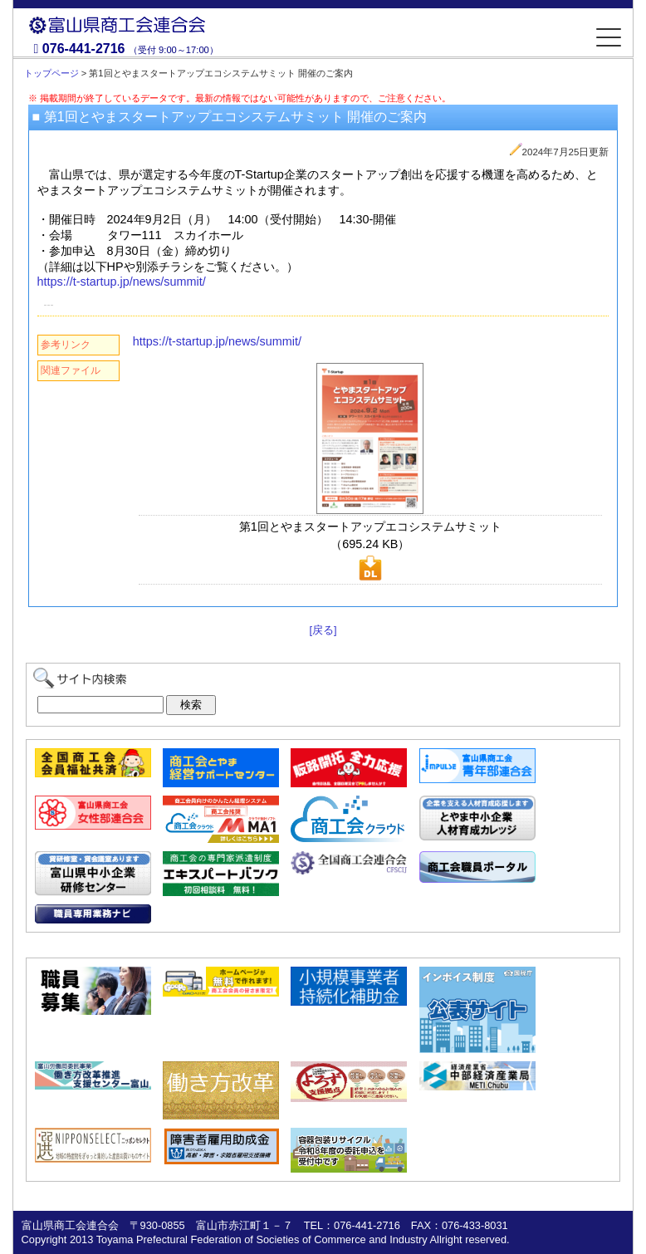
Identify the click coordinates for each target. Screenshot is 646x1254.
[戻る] (322, 630)
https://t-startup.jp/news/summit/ (121, 281)
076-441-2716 (83, 49)
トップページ (51, 73)
